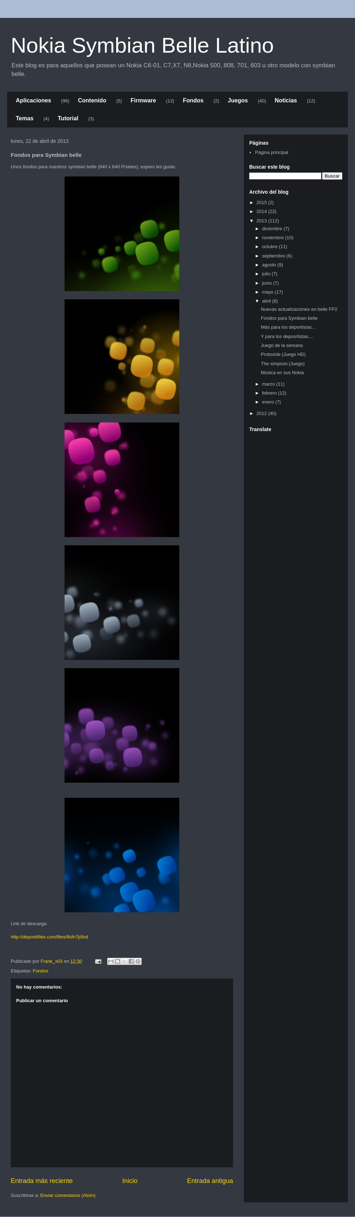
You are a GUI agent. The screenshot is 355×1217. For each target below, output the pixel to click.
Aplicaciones (33, 100)
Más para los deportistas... (288, 327)
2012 (262, 413)
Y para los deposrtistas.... (287, 336)
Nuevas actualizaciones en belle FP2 (299, 309)
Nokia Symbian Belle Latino (142, 45)
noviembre (273, 237)
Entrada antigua (210, 1180)
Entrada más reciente (42, 1180)
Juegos (238, 100)
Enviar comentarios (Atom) (67, 1195)
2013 (262, 220)
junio (267, 283)
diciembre (273, 228)
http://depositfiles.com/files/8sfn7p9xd (49, 937)
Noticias (286, 100)
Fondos (193, 100)
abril (267, 301)
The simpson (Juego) (282, 363)
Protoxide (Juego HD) (283, 354)
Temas (25, 118)
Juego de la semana (282, 345)
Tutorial (68, 118)
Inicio (129, 1180)
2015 (262, 202)
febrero (270, 393)
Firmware (143, 100)
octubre (270, 246)
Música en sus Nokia (282, 372)
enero (268, 402)
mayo (268, 292)
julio (267, 273)
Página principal (271, 152)
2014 (262, 211)
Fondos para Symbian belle (289, 318)
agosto (270, 264)
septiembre (274, 256)
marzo (269, 384)
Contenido (92, 100)
